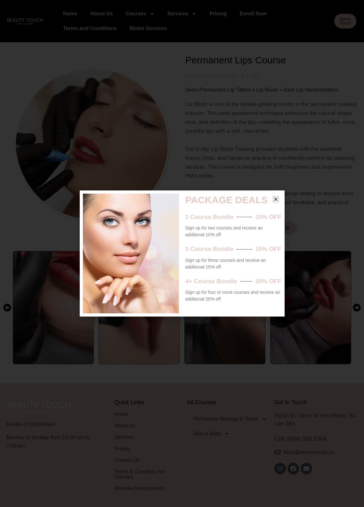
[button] (275, 199)
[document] (182, 253)
